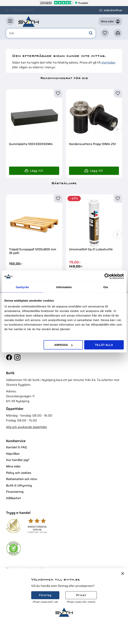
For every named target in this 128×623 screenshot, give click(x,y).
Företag (45, 595)
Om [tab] (105, 287)
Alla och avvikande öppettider (26, 427)
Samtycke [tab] (22, 287)
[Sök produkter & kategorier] (50, 33)
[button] (10, 21)
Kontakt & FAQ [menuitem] (16, 447)
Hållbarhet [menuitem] (13, 498)
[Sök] (90, 33)
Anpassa (63, 344)
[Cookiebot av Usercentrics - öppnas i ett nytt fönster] (107, 276)
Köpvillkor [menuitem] (13, 453)
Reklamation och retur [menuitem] (21, 479)
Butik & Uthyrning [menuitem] (19, 485)
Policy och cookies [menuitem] (18, 472)
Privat (81, 595)
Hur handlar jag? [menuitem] (17, 460)
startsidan (108, 62)
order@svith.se (113, 10)
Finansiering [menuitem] (14, 491)
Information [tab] (64, 287)
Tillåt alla (104, 344)
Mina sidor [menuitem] (13, 466)
